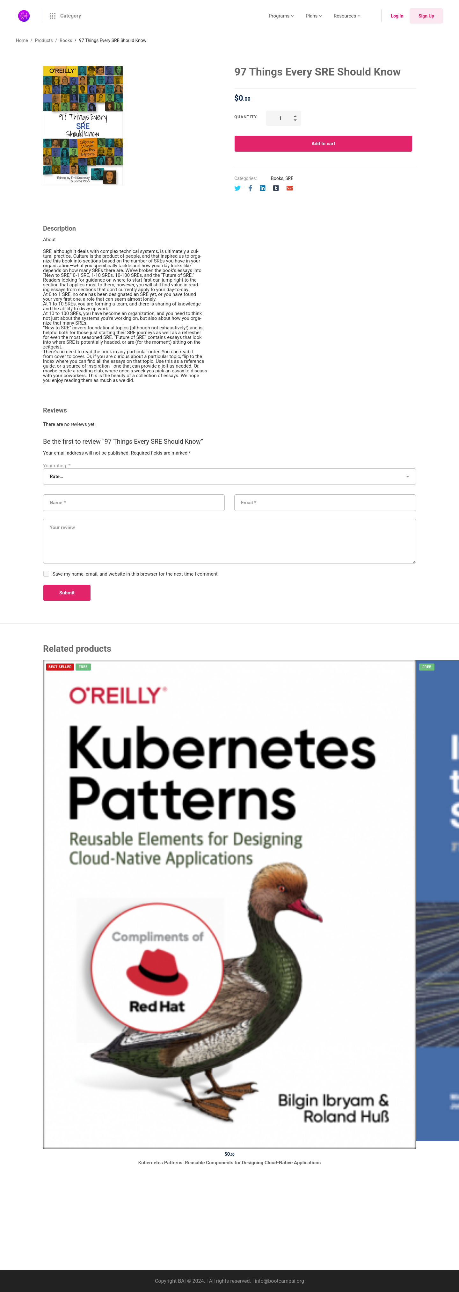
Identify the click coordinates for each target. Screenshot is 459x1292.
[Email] (289, 188)
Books (66, 40)
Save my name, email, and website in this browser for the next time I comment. (136, 574)
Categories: (245, 178)
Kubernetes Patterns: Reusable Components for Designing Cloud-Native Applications (229, 1163)
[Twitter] (237, 188)
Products (44, 40)
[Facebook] (250, 188)
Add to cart (323, 144)
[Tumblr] (276, 188)
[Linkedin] (263, 188)
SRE (289, 178)
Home (22, 40)
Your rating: (56, 466)
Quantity (245, 117)
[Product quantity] (283, 118)
